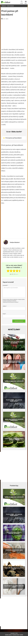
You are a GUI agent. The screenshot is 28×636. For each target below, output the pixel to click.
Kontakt (21, 634)
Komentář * (5, 285)
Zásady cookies (8, 634)
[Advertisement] (14, 33)
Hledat (21, 2)
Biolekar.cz (4, 5)
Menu (25, 2)
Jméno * (5, 306)
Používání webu (15, 634)
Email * (4, 313)
